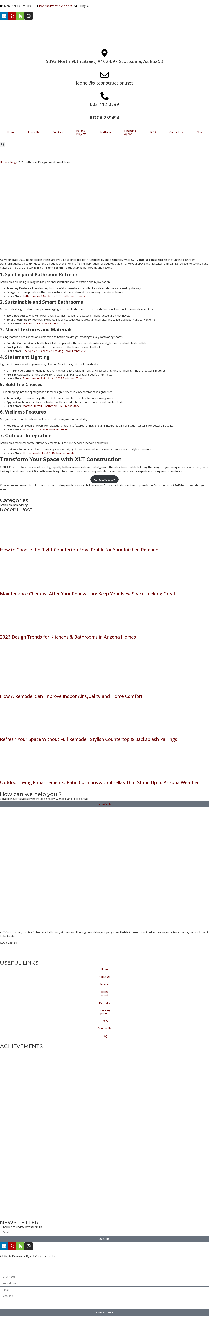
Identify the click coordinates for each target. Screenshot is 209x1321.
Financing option (130, 132)
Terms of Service (11, 946)
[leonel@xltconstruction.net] (104, 75)
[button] (2, 144)
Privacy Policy (9, 954)
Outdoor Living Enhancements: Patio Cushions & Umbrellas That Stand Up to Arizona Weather (99, 782)
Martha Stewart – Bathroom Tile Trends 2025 (50, 406)
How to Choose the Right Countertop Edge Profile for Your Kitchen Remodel (79, 549)
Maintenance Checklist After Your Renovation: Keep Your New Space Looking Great (87, 593)
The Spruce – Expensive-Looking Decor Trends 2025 (55, 351)
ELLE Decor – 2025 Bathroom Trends (45, 429)
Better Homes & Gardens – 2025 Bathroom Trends (53, 296)
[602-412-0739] (104, 96)
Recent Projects (81, 132)
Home (10, 132)
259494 (104, 117)
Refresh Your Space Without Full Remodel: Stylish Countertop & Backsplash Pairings (88, 739)
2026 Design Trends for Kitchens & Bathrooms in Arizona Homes (68, 637)
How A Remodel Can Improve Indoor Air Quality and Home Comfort (71, 696)
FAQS (153, 132)
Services (58, 132)
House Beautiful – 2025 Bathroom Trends (48, 453)
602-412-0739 (104, 104)
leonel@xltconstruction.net (104, 83)
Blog (199, 132)
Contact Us (176, 132)
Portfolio (105, 132)
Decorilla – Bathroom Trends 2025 (43, 323)
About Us (33, 132)
